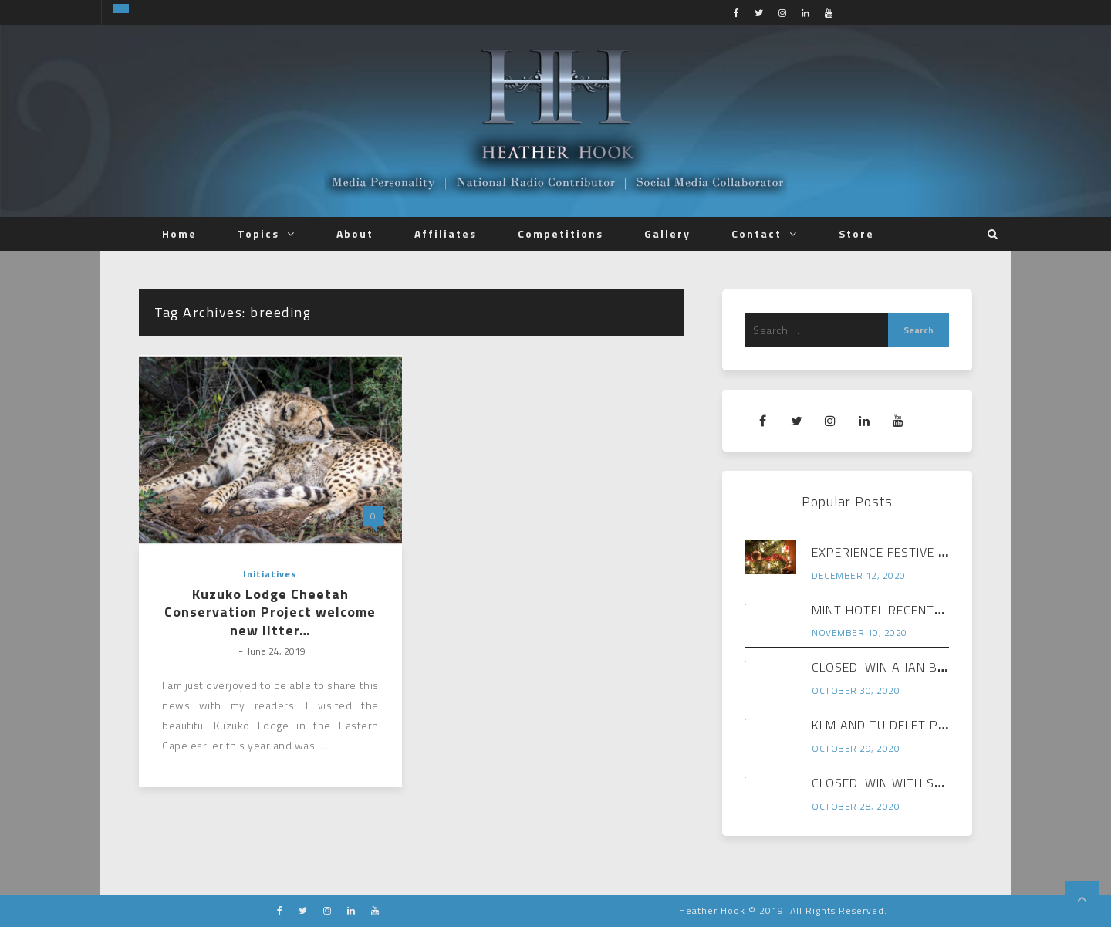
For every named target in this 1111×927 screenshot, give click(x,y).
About (354, 233)
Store (856, 233)
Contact (756, 233)
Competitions (560, 233)
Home (179, 233)
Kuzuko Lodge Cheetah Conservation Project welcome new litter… (270, 612)
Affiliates (445, 233)
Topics (258, 233)
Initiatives (270, 574)
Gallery (667, 233)
